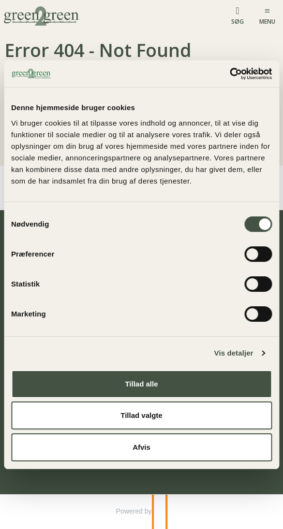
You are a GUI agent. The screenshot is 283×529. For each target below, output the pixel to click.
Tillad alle (141, 384)
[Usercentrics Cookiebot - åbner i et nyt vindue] (229, 74)
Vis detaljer (233, 353)
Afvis (141, 447)
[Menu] (267, 15)
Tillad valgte (141, 415)
